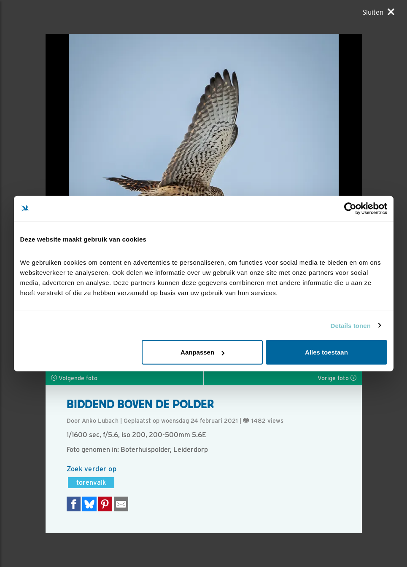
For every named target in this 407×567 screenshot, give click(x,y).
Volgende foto (74, 378)
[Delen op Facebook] (74, 504)
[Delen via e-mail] (121, 504)
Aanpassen (202, 352)
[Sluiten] (378, 12)
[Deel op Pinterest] (105, 504)
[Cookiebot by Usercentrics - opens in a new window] (350, 208)
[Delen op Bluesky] (89, 504)
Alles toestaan (326, 352)
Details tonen (351, 325)
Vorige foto (337, 378)
